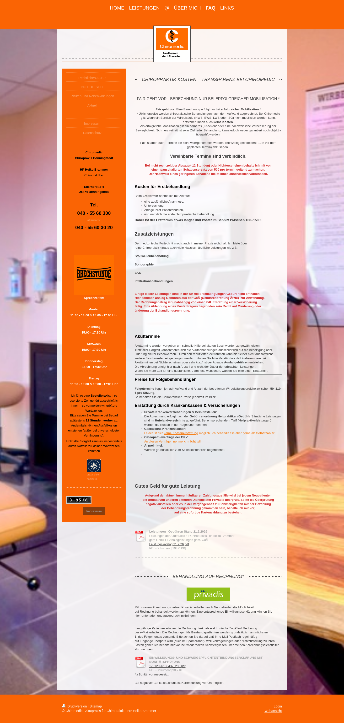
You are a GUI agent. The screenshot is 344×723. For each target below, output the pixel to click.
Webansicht (273, 711)
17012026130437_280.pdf (167, 666)
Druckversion (75, 706)
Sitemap (96, 706)
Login (278, 706)
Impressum (94, 511)
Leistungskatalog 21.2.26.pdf (169, 544)
